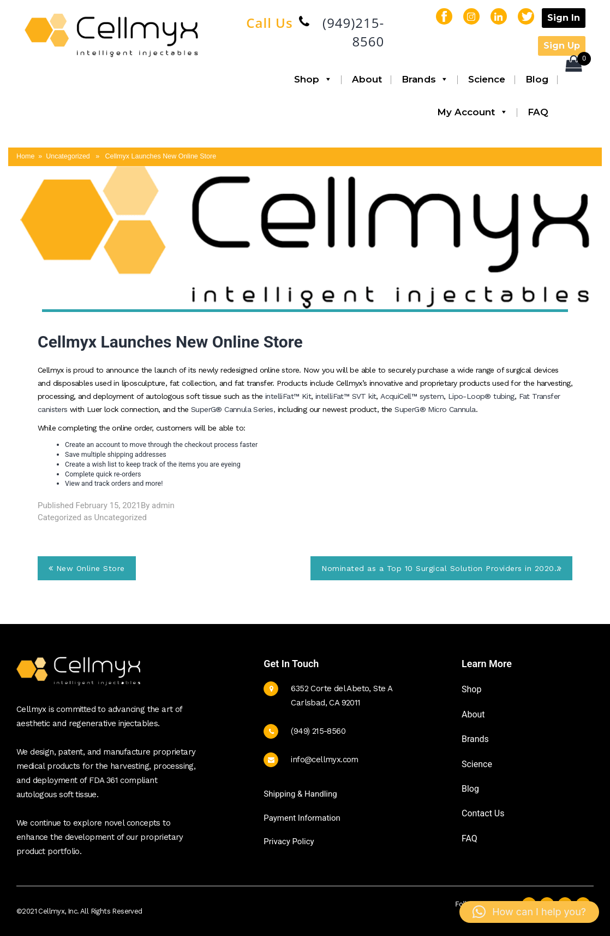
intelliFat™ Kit (288, 396)
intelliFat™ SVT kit (345, 396)
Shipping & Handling (300, 794)
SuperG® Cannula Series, (234, 409)
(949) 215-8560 (318, 731)
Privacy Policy (289, 841)
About (367, 79)
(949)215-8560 (353, 32)
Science (487, 79)
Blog (536, 79)
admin (163, 505)
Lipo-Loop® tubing (481, 396)
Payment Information (302, 818)
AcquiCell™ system (412, 396)
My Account (472, 112)
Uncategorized (120, 517)
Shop (313, 79)
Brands (425, 79)
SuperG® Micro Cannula (434, 409)
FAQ (538, 112)
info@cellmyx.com (324, 759)
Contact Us (483, 813)
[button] (529, 912)
